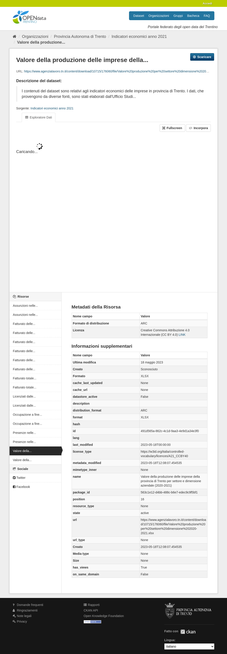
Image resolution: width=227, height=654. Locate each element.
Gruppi (178, 15)
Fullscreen (172, 128)
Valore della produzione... (41, 42)
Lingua (169, 640)
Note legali (22, 616)
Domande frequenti (28, 605)
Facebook (21, 487)
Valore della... (22, 451)
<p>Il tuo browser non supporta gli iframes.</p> (113, 212)
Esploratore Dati (38, 117)
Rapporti (92, 605)
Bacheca (193, 15)
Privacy (20, 621)
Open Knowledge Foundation (104, 616)
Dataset (138, 15)
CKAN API (91, 610)
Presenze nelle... (24, 433)
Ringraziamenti (25, 610)
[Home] (14, 36)
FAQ (207, 15)
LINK (182, 334)
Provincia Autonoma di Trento (80, 36)
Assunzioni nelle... (25, 305)
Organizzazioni (159, 15)
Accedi (207, 3)
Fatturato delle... (24, 324)
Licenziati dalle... (24, 396)
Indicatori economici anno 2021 (139, 36)
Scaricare (202, 57)
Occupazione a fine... (27, 414)
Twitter (19, 477)
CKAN (188, 631)
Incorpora (198, 128)
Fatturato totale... (24, 378)
